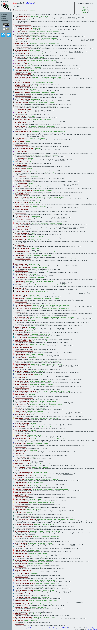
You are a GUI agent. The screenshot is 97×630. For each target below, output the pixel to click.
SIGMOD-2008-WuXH (21, 271)
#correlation (35, 223)
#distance (33, 371)
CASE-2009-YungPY (21, 240)
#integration (35, 414)
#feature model (35, 53)
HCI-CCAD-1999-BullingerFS (23, 475)
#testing (57, 531)
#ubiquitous (31, 264)
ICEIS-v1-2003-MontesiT (22, 423)
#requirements (34, 450)
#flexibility (44, 16)
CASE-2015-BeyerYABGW (22, 16)
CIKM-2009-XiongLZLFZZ (22, 259)
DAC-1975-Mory (19, 624)
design (84, 10)
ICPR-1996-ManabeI (21, 563)
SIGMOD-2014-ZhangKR (22, 53)
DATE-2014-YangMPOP (22, 50)
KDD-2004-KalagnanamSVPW (24, 374)
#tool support (55, 583)
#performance (36, 74)
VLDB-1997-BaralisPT (21, 506)
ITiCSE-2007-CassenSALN (23, 308)
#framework (40, 106)
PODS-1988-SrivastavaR (22, 597)
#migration (56, 361)
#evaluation (31, 10)
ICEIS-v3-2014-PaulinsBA (22, 99)
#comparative (32, 126)
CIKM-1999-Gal (19, 479)
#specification (44, 337)
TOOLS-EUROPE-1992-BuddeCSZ (25, 583)
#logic (32, 50)
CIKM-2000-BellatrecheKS (23, 467)
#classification (35, 38)
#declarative (43, 344)
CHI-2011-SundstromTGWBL (23, 190)
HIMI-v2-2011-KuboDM (22, 206)
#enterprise (29, 479)
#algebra (38, 516)
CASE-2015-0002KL (21, 10)
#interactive (37, 28)
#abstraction (34, 580)
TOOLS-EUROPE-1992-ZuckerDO (24, 587)
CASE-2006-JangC (20, 331)
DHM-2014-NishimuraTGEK (23, 74)
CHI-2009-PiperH (20, 245)
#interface (33, 43)
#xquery (38, 148)
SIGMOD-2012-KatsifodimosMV (24, 148)
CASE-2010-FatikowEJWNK (23, 216)
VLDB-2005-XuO (20, 354)
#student (33, 180)
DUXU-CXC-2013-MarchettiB (23, 119)
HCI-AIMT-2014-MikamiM (22, 82)
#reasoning (72, 284)
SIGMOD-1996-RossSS (21, 546)
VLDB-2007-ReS (20, 298)
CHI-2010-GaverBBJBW (22, 226)
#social (41, 57)
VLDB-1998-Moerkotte (22, 496)
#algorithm (32, 357)
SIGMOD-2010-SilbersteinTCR (24, 219)
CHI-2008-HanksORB (21, 277)
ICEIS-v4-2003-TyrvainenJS (23, 426)
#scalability (30, 213)
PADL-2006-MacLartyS (22, 344)
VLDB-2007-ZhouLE (21, 302)
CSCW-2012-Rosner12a (22, 161)
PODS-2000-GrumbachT (22, 457)
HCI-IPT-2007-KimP (21, 320)
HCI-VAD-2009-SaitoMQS (22, 252)
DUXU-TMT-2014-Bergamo (23, 77)
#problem (31, 550)
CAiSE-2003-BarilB (20, 408)
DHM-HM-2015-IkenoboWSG (23, 47)
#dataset (32, 499)
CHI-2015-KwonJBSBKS (22, 35)
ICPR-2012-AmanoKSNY (22, 165)
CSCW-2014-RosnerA (21, 70)
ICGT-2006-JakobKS (21, 337)
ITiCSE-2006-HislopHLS (22, 334)
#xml (50, 255)
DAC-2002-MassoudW (22, 430)
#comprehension (32, 57)
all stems (30, 3)
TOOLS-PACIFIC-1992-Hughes (24, 590)
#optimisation (42, 43)
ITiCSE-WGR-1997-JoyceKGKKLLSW (25, 519)
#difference (37, 47)
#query (49, 186)
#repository (71, 519)
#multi (39, 240)
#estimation (41, 371)
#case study (34, 274)
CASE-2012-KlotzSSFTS (22, 138)
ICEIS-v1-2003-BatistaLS (22, 414)
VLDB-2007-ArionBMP (21, 295)
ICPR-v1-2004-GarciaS (21, 371)
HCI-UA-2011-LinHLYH (21, 202)
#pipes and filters (49, 617)
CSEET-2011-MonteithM (22, 180)
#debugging (34, 344)
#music (29, 112)
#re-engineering (46, 131)
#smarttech (35, 248)
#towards (49, 190)
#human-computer (53, 31)
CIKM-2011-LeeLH (20, 213)
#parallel (34, 267)
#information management (51, 259)
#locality (49, 197)
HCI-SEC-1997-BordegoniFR (23, 536)
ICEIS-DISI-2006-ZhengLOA (23, 341)
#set (48, 291)
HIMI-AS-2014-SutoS (21, 89)
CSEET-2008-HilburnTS (22, 274)
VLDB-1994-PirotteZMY (22, 580)
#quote (50, 384)
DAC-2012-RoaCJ (20, 141)
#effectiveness (40, 82)
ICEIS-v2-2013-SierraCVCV (23, 131)
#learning (50, 82)
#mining (31, 202)
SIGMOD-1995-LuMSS (21, 577)
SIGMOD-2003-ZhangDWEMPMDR (25, 391)
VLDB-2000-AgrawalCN (22, 463)
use (84, 7)
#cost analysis (40, 408)
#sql (50, 463)
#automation (33, 102)
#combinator (34, 176)
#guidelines (48, 519)
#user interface (56, 77)
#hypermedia (34, 384)
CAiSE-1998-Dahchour (21, 502)
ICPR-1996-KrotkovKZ (21, 560)
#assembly (33, 531)
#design (31, 70)
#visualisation (35, 99)
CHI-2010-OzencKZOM (21, 229)
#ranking (45, 271)
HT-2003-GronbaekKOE (22, 384)
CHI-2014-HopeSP (20, 57)
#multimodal (44, 324)
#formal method (43, 502)
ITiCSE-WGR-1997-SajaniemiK (24, 524)
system (84, 12)
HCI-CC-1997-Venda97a (22, 531)
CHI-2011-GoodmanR (21, 183)
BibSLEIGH (65, 627)
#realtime (43, 206)
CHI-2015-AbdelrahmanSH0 (23, 28)
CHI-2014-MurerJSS (21, 64)
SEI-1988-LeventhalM (21, 600)
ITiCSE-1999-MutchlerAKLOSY (24, 472)
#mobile (54, 252)
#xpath (40, 354)
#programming (49, 172)
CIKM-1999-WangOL (21, 482)
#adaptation (35, 16)
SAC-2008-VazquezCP (21, 284)
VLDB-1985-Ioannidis (21, 614)
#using (38, 50)
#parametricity (54, 43)
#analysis (36, 305)
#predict (30, 168)
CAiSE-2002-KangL (20, 435)
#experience (41, 31)
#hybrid (42, 186)
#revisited (37, 255)
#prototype (45, 77)
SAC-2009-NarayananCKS (23, 267)
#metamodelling (48, 96)
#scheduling (46, 240)
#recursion (38, 614)
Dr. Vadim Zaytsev (91, 627)
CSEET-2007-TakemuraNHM (23, 305)
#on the (32, 138)
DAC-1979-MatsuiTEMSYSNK (23, 617)
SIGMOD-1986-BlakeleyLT (23, 610)
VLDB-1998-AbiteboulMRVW (23, 489)
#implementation (48, 524)
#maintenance (30, 281)
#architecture (42, 284)
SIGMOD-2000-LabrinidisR (23, 460)
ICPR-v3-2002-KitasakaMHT (23, 438)
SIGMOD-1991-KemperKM (22, 593)
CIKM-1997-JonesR (20, 540)
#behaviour (30, 106)
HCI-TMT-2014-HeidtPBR (22, 86)
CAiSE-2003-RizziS (20, 411)
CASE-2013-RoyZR (20, 106)
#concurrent (43, 102)
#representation (51, 106)
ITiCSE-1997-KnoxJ (20, 512)
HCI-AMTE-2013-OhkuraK (22, 123)
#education (32, 89)
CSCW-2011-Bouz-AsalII (22, 194)
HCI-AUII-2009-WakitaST (22, 248)
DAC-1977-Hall (19, 620)
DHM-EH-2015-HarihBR (22, 43)
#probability (49, 298)
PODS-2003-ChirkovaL (22, 388)
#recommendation (59, 131)
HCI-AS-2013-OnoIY (21, 126)
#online (30, 158)
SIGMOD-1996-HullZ (21, 543)
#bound (31, 614)
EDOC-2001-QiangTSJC (22, 450)
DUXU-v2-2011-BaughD (22, 197)
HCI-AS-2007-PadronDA (22, 317)
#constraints (31, 411)
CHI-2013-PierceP (20, 116)
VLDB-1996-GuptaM (21, 550)
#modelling (57, 438)
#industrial (39, 172)
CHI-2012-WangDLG (21, 158)
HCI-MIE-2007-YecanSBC (22, 324)
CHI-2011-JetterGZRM (21, 186)
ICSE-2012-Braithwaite (22, 172)
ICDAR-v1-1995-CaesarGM (23, 570)
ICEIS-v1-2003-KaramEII (22, 418)
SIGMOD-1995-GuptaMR (22, 573)
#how (44, 47)
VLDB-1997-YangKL (20, 509)
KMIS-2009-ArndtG (21, 264)
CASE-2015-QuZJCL (20, 19)
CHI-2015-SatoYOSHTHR (22, 38)
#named (42, 35)
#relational (37, 67)
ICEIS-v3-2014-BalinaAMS (23, 96)
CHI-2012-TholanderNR (22, 155)
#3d (28, 60)
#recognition (40, 236)
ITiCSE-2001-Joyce (20, 447)
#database (44, 223)
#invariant (30, 236)
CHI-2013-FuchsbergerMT (23, 109)
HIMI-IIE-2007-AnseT (21, 327)
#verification (41, 138)
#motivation (54, 305)
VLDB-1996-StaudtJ (21, 553)
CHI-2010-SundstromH (22, 233)
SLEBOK (88, 629)
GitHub (95, 629)
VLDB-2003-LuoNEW (21, 394)
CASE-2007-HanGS (20, 288)
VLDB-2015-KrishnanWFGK (23, 25)
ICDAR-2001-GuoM (20, 443)
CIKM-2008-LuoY (20, 281)
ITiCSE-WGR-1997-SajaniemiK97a (25, 528)
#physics (47, 60)
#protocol (31, 394)
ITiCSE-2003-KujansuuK (22, 401)
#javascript (52, 404)
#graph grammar (33, 337)
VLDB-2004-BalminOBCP (22, 364)
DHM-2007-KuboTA (20, 312)
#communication (36, 86)
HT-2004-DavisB (20, 361)
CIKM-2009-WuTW (20, 255)
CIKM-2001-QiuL (20, 453)
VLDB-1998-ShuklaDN (21, 499)
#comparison (30, 378)
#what (58, 172)
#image (49, 438)
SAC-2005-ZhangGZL (21, 357)
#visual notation (64, 308)
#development (35, 92)
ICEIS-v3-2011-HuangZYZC (23, 209)
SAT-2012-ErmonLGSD (21, 176)
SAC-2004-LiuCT (20, 378)
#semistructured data (61, 489)
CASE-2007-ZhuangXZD (22, 291)
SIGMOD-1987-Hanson (21, 607)
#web (40, 145)
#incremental (32, 435)
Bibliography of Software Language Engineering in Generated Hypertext (40, 627)
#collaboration (34, 161)
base (84, 9)
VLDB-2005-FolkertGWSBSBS (24, 351)
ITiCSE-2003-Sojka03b (22, 404)
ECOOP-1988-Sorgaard (22, 603)
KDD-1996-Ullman (20, 567)
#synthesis (49, 560)
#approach (31, 31)
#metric (63, 317)
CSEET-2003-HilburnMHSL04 (24, 398)
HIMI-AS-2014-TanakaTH (22, 92)
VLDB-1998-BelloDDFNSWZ (23, 492)
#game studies (38, 119)
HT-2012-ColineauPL (21, 145)
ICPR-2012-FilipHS (20, 168)
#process (54, 60)
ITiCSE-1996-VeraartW (22, 556)
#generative (36, 308)
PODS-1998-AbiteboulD (22, 486)
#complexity (34, 367)
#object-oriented (61, 284)
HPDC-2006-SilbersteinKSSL (24, 347)
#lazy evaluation (33, 302)
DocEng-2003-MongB (21, 381)
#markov (30, 443)
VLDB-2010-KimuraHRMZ (22, 223)
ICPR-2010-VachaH (20, 236)
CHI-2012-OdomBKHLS (22, 151)
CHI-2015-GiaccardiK (21, 31)
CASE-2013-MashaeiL (21, 102)
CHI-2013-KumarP (20, 112)
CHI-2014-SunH (19, 67)
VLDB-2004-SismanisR (22, 367)
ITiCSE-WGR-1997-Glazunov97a (24, 516)
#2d (28, 19)
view (83, 6)
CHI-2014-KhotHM (20, 60)
